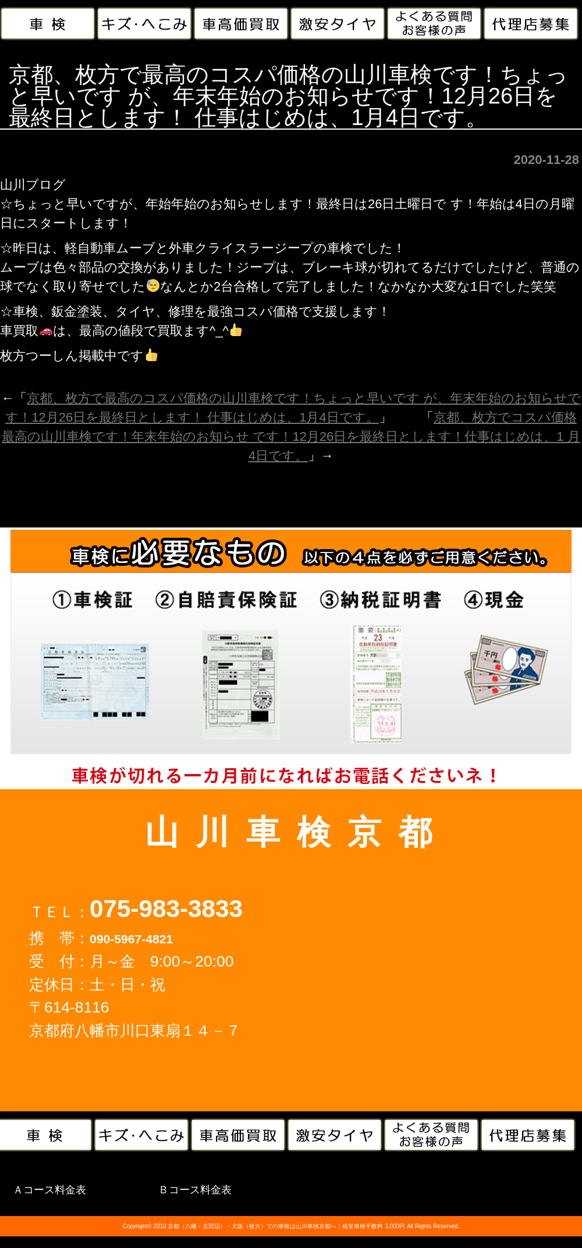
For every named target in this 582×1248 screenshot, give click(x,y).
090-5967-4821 (131, 939)
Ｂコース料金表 (195, 1190)
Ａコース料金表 (49, 1190)
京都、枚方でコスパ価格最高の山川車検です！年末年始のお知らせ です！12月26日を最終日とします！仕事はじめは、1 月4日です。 (291, 436)
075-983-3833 (166, 908)
